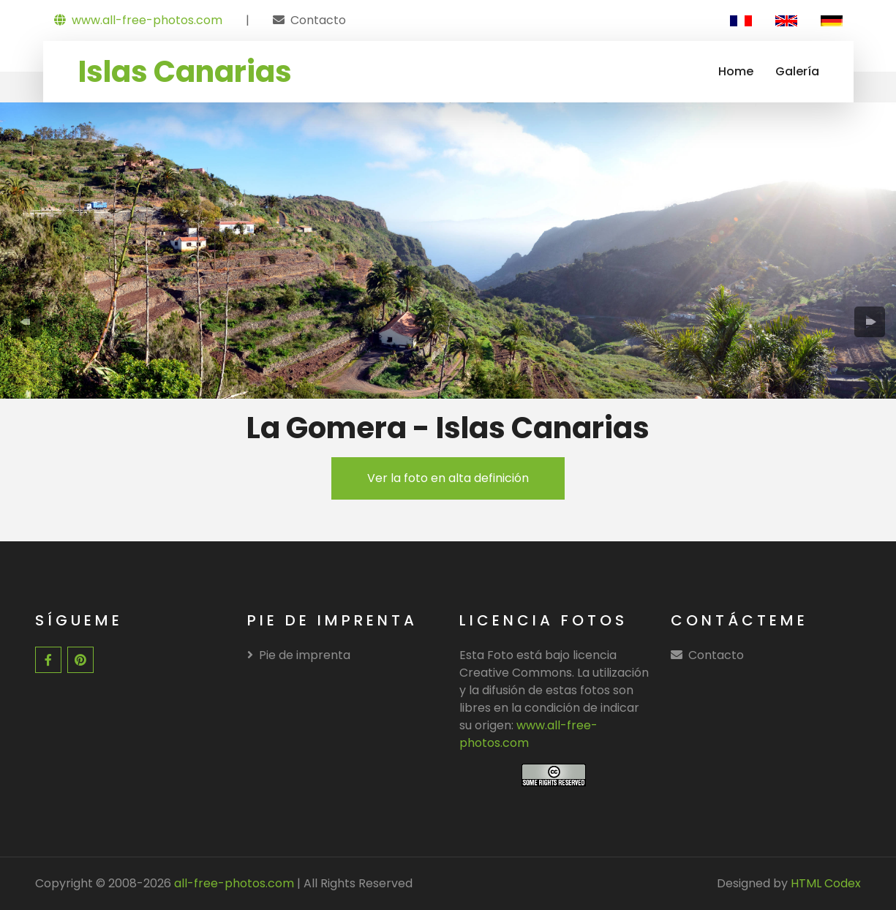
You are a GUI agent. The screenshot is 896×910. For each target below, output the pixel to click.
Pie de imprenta (298, 655)
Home (735, 71)
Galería (797, 71)
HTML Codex (826, 883)
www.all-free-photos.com (138, 20)
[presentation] (26, 321)
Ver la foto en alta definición (448, 478)
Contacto (318, 20)
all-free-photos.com (232, 883)
